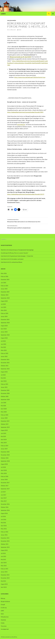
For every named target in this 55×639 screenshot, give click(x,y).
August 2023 (4, 325)
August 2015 (4, 550)
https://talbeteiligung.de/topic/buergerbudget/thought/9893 (25, 112)
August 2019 (4, 430)
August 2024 (4, 301)
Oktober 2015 (4, 544)
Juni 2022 (3, 344)
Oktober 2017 (4, 485)
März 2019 (4, 442)
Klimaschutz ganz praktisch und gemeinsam (27, 227)
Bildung (3, 598)
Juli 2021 (3, 375)
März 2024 (4, 310)
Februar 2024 (4, 313)
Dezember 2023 (5, 319)
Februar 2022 (4, 353)
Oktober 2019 (4, 424)
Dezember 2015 (5, 538)
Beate (19, 29)
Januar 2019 (4, 448)
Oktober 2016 (4, 507)
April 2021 (4, 381)
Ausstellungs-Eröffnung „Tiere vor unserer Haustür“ (14, 253)
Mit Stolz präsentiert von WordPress (9, 637)
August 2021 (4, 372)
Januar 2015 (4, 572)
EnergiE (3, 604)
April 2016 (4, 525)
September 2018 (5, 461)
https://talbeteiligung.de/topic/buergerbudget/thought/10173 (25, 194)
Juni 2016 (3, 519)
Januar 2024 (4, 316)
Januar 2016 (4, 535)
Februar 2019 (4, 445)
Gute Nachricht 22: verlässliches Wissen (11, 262)
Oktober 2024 (4, 295)
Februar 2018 (4, 476)
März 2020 (4, 412)
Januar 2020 (4, 418)
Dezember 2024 (5, 292)
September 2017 (5, 488)
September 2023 (5, 322)
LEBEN (3, 14)
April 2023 (4, 328)
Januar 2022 (4, 356)
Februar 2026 (4, 276)
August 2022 (4, 338)
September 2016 (5, 510)
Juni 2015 (3, 556)
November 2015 (5, 541)
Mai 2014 (3, 581)
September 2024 (5, 298)
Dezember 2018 (5, 452)
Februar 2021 (4, 384)
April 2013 (4, 587)
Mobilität (3, 620)
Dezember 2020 (5, 390)
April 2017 (4, 498)
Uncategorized (11, 20)
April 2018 (4, 470)
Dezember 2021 (5, 359)
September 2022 (5, 335)
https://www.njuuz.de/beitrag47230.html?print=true (29, 77)
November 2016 (5, 504)
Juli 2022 (3, 341)
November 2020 (5, 393)
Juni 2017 (3, 495)
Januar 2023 (4, 332)
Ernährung (4, 607)
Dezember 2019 (5, 421)
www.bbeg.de (21, 124)
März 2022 (4, 350)
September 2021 (5, 368)
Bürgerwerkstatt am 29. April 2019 (20, 57)
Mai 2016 (3, 522)
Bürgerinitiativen (5, 601)
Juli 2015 (3, 553)
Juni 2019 (3, 433)
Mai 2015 (3, 559)
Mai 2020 (3, 405)
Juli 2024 (3, 304)
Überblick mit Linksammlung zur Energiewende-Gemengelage (17, 250)
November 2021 (5, 362)
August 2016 (4, 513)
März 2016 (4, 528)
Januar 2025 (4, 288)
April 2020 (4, 408)
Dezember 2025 (5, 279)
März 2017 (4, 501)
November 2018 (5, 455)
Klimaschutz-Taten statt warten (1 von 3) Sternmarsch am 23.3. (27, 220)
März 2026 (4, 273)
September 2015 (5, 547)
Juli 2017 (3, 492)
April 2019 (4, 439)
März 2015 (4, 565)
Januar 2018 (4, 479)
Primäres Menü (53, 14)
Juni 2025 (3, 282)
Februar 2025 (4, 285)
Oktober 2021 (4, 365)
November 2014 (5, 578)
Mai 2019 (3, 436)
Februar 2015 (4, 568)
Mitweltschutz (4, 617)
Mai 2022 (3, 347)
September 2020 (5, 399)
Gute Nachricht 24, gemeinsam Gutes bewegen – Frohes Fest (17, 256)
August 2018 (4, 464)
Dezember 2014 (5, 575)
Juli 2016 (3, 516)
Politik (2, 623)
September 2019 (5, 427)
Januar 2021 (4, 387)
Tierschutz (3, 626)
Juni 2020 (3, 402)
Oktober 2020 (4, 396)
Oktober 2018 (4, 458)
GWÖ (2, 610)
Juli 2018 (3, 467)
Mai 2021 (3, 378)
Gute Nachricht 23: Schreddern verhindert (12, 259)
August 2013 (4, 584)
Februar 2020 (4, 415)
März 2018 (4, 473)
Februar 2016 (4, 532)
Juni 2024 (3, 307)
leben (2, 613)
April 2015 (4, 562)
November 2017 (5, 482)
